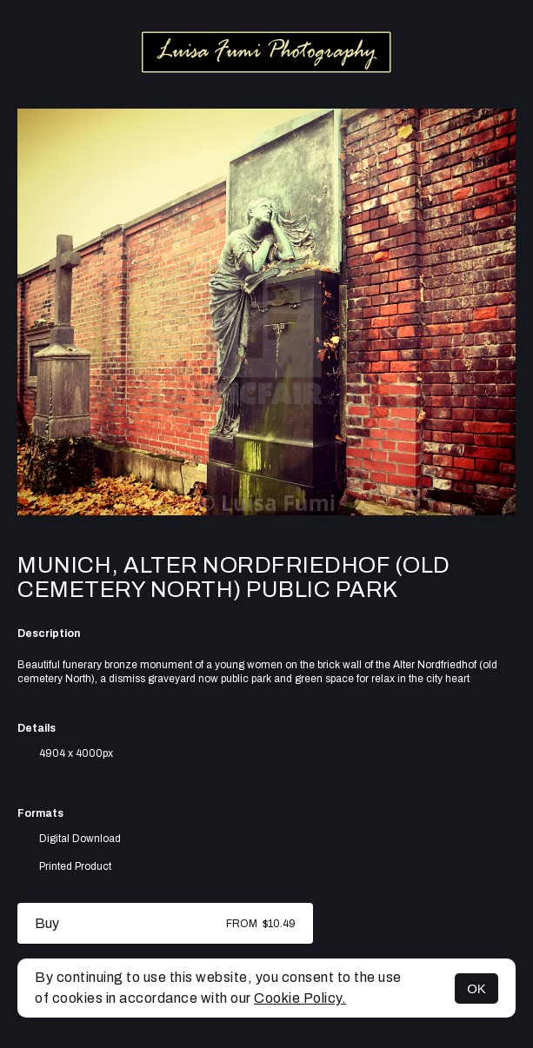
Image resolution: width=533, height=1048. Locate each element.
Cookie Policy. (300, 998)
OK (476, 988)
